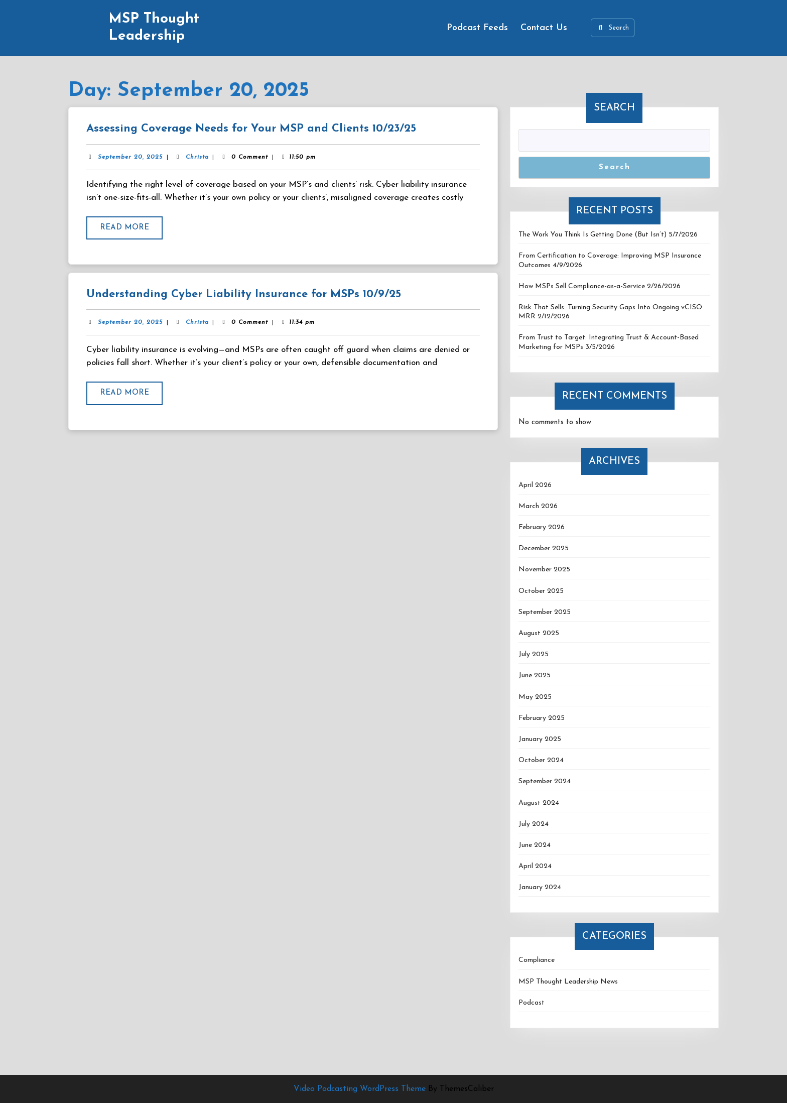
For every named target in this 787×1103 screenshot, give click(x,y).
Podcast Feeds (477, 28)
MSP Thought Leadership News (568, 982)
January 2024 (539, 887)
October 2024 (541, 760)
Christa (197, 157)
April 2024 (535, 866)
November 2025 (544, 569)
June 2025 (534, 675)
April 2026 (535, 485)
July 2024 (533, 824)
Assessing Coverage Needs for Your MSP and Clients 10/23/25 (251, 129)
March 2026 (538, 506)
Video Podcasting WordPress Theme (360, 1089)
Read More (131, 231)
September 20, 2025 (130, 157)
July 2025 (533, 654)
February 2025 (541, 718)
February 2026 (541, 527)
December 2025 (543, 548)
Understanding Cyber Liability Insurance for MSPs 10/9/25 (243, 294)
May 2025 (535, 697)
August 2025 (538, 633)
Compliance (536, 960)
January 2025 (539, 739)
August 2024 (538, 803)
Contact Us (543, 28)
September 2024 (544, 781)
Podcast (531, 1003)
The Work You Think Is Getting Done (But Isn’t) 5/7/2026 (608, 234)
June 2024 (534, 845)
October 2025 (541, 591)
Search (612, 27)
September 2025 (544, 612)
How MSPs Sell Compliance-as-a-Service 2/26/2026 (599, 286)
